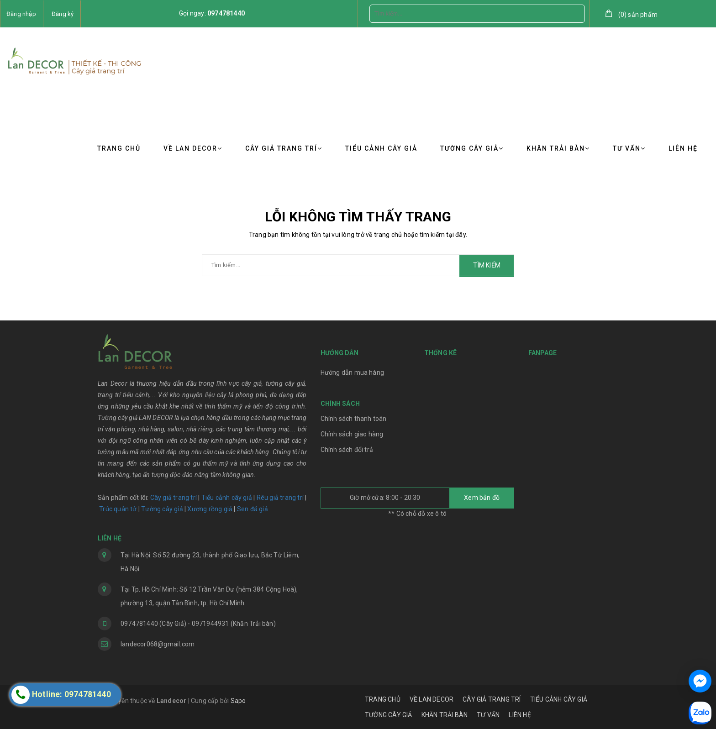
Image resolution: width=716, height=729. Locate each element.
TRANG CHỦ (119, 148)
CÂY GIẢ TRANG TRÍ (283, 148)
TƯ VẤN (629, 148)
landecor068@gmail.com (158, 644)
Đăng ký (63, 13)
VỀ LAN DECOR (192, 148)
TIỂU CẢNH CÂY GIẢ (381, 148)
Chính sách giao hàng (352, 434)
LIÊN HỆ (683, 148)
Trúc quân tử (118, 509)
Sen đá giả (252, 509)
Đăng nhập (21, 13)
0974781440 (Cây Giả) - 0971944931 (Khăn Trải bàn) (198, 623)
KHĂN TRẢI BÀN (558, 148)
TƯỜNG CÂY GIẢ (472, 148)
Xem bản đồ (482, 497)
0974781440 (226, 13)
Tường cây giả (161, 509)
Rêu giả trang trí (280, 497)
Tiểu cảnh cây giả (226, 497)
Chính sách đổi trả (347, 449)
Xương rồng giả (209, 509)
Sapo (238, 700)
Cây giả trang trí (173, 497)
